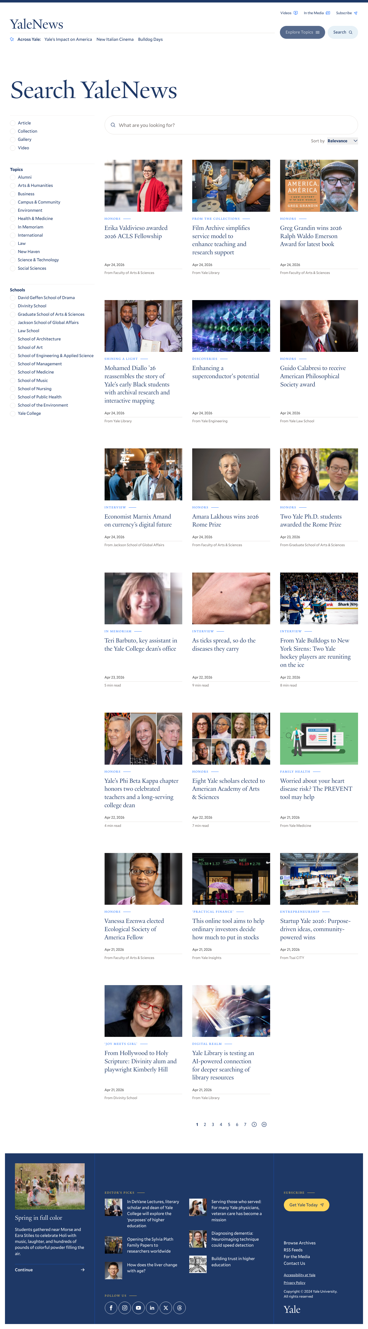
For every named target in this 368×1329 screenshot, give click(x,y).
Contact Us (294, 1263)
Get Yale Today (307, 1205)
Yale (292, 1310)
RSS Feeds (293, 1250)
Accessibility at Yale (299, 1275)
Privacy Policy (295, 1282)
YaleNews (36, 25)
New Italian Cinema (115, 39)
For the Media (297, 1256)
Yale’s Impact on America (68, 39)
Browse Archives (300, 1243)
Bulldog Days (150, 39)
